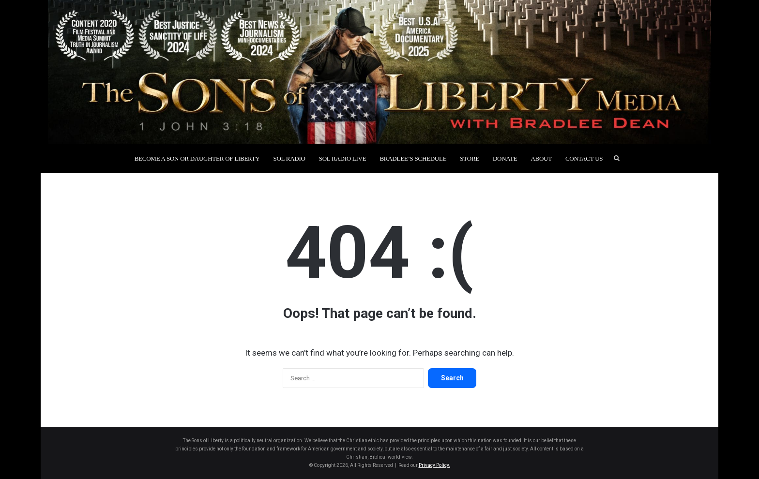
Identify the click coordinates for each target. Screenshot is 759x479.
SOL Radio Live (342, 158)
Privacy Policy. (434, 465)
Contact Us (584, 158)
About (541, 158)
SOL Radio (289, 158)
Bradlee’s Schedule (413, 158)
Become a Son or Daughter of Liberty (197, 158)
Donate (505, 158)
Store (469, 158)
